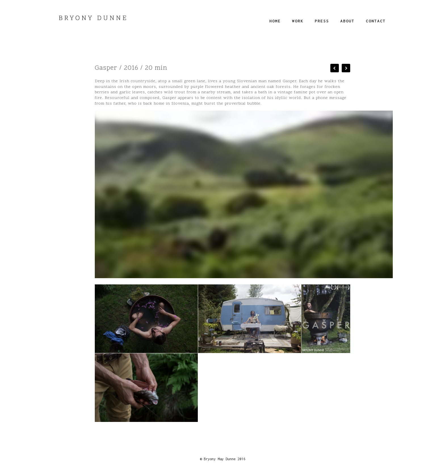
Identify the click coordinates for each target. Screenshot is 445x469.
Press (322, 21)
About (347, 21)
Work (297, 21)
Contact (376, 21)
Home (275, 21)
